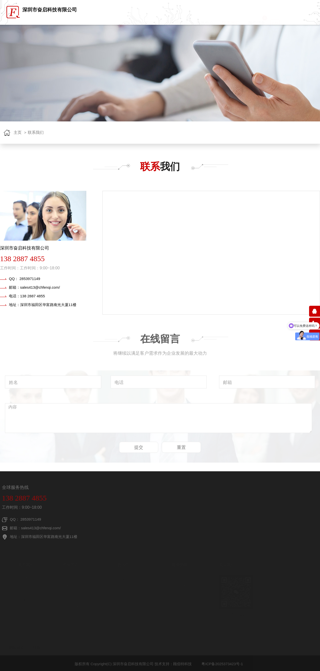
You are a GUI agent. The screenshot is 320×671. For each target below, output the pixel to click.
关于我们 (23, 579)
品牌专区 (179, 28)
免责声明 (177, 579)
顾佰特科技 (182, 666)
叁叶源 (33, 647)
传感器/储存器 (72, 606)
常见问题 (123, 592)
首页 (134, 28)
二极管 (66, 579)
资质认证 (23, 592)
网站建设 (15, 647)
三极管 (66, 586)
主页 (18, 132)
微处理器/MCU (73, 599)
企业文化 (23, 586)
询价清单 (257, 25)
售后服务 (177, 586)
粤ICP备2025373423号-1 (222, 666)
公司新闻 (123, 579)
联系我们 (231, 28)
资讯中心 (205, 28)
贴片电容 (68, 592)
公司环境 (23, 599)
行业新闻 (123, 586)
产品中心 (153, 28)
